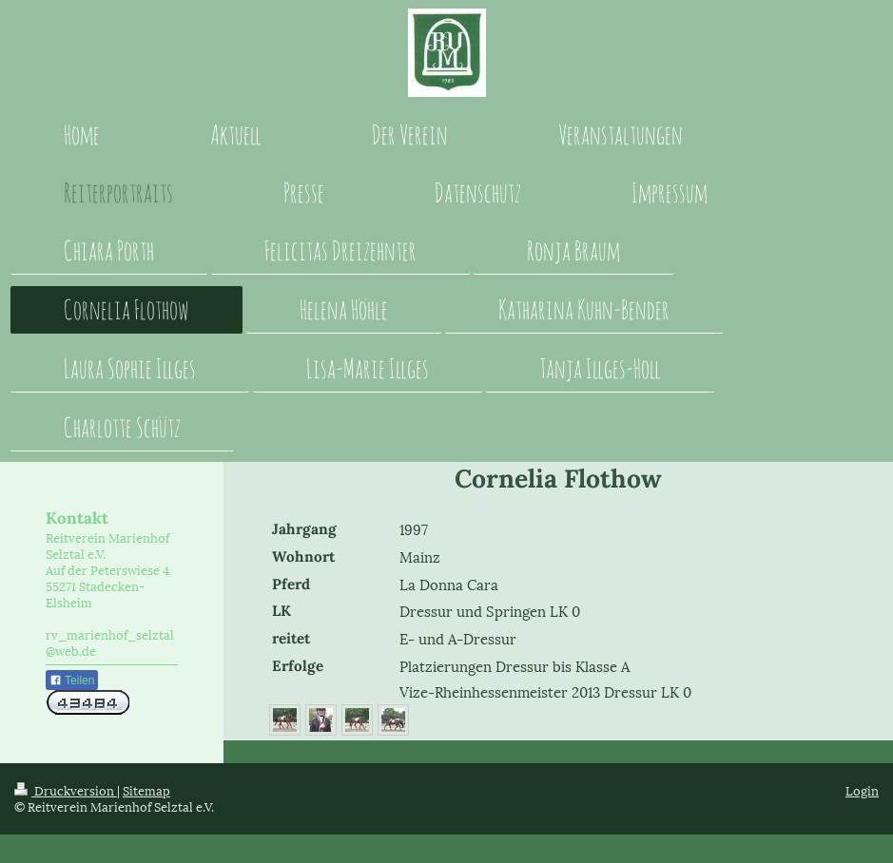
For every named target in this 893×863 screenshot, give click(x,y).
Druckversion (65, 789)
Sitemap (146, 789)
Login (862, 789)
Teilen (71, 680)
